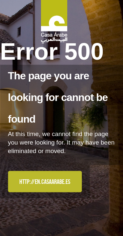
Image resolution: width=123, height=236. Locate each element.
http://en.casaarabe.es (44, 181)
